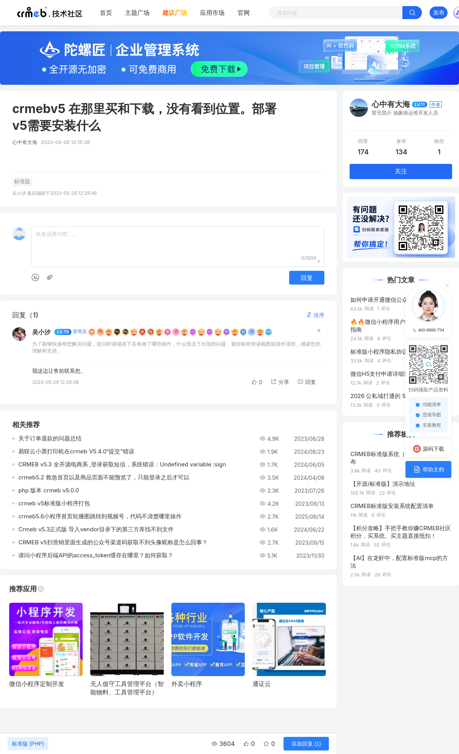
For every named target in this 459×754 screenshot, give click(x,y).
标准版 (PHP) (28, 744)
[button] (315, 315)
